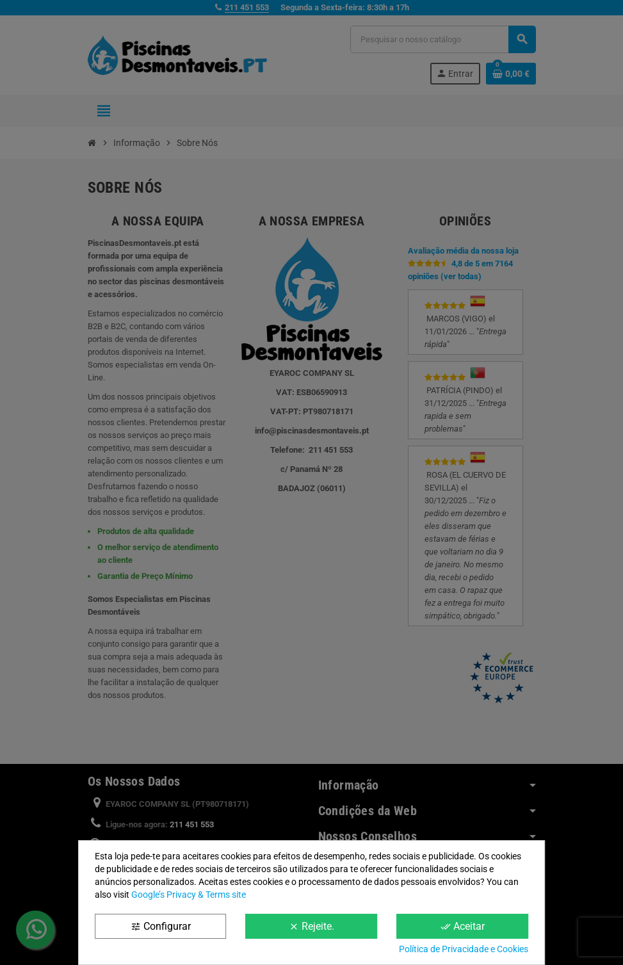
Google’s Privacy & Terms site (188, 894)
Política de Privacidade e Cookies (463, 949)
